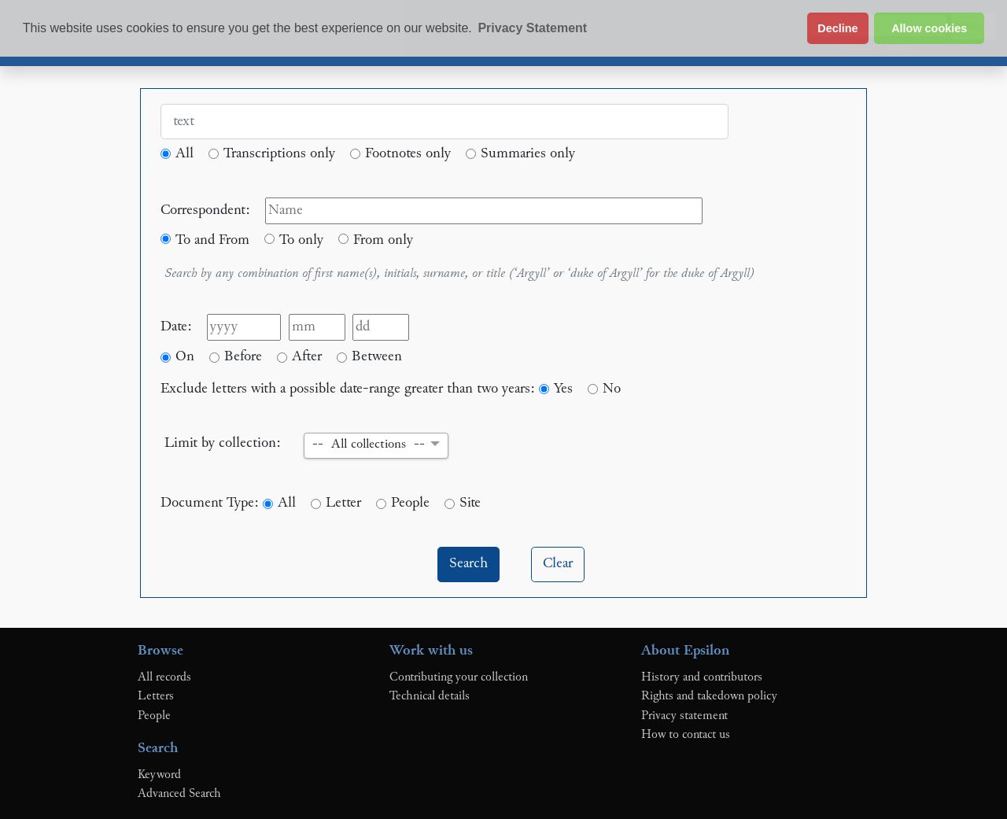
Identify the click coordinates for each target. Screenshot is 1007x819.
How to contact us (685, 735)
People (410, 503)
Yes (563, 389)
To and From (212, 240)
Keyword (159, 775)
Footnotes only (408, 153)
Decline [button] (837, 28)
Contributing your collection (458, 677)
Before (243, 356)
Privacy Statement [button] (532, 28)
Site (470, 503)
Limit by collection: (222, 443)
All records (164, 677)
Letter (343, 503)
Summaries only (528, 153)
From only (383, 240)
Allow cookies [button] (929, 28)
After (307, 356)
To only (301, 240)
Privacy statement (684, 716)
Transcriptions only (279, 153)
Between (377, 356)
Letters (156, 696)
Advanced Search (179, 794)
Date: (176, 326)
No (612, 389)
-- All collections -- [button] (368, 445)
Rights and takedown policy (709, 696)
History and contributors (701, 677)
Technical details (429, 696)
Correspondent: (205, 210)
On (184, 356)
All (184, 153)
